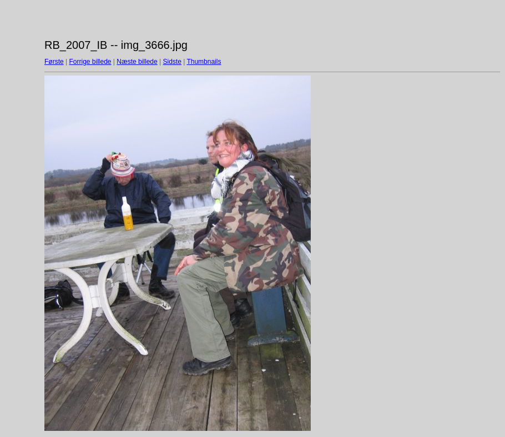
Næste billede (137, 62)
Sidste (172, 62)
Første (54, 62)
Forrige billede (90, 62)
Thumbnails (203, 62)
